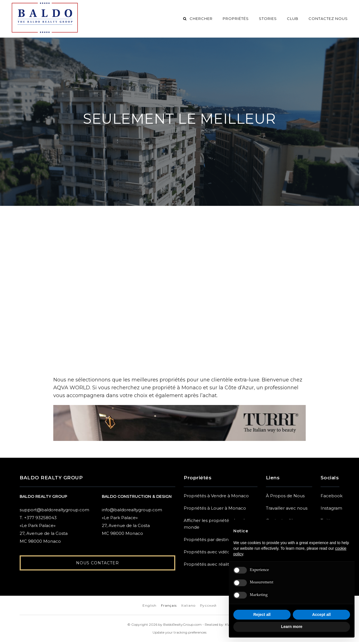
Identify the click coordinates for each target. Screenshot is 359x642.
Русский (208, 605)
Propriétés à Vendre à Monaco (216, 495)
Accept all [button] (321, 614)
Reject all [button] (261, 614)
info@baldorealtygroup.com (132, 509)
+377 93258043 (40, 517)
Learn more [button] (291, 626)
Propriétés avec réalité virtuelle (217, 564)
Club (292, 18)
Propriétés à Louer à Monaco (215, 508)
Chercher (197, 18)
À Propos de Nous (285, 495)
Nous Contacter (97, 564)
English (149, 605)
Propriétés (236, 18)
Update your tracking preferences (179, 632)
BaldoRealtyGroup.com (182, 624)
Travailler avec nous (286, 508)
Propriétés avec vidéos (208, 551)
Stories (268, 18)
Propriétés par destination (211, 539)
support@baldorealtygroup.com (54, 509)
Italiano (188, 605)
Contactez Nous (328, 18)
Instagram (331, 508)
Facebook (331, 495)
